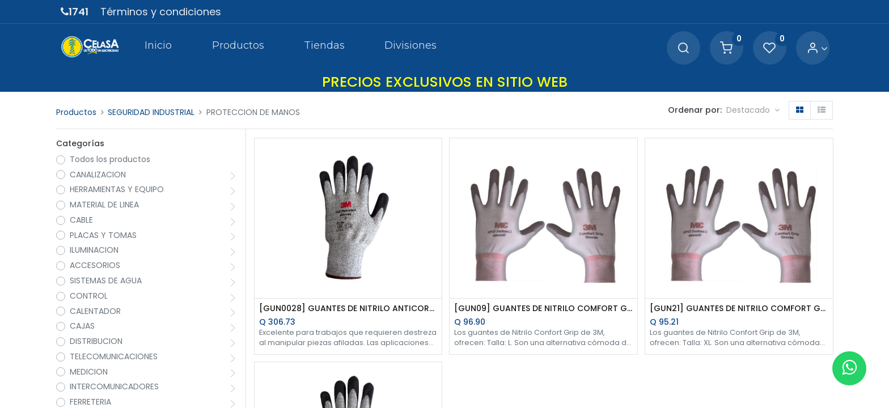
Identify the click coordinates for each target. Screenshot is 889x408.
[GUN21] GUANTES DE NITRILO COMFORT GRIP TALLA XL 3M (739, 308)
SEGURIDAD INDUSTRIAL (151, 112)
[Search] (683, 48)
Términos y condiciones (160, 12)
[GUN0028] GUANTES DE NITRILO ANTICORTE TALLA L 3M (348, 308)
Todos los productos (110, 159)
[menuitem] (158, 47)
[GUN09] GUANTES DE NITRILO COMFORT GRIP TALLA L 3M (543, 308)
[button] (753, 110)
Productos (76, 112)
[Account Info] (817, 48)
